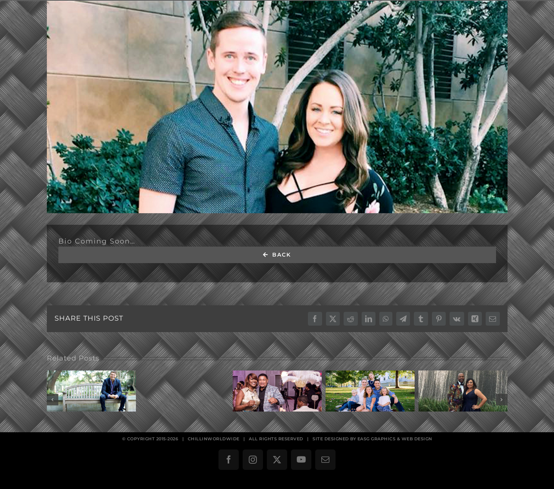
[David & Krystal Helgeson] (277, 107)
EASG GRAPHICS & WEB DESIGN (394, 438)
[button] (52, 399)
